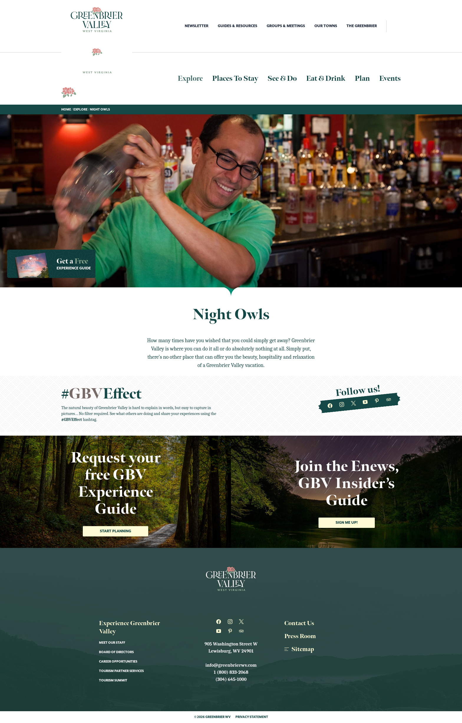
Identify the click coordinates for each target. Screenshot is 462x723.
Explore (190, 78)
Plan (362, 78)
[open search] (393, 26)
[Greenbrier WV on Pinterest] (377, 401)
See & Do (282, 78)
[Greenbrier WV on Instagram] (342, 405)
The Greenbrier (361, 26)
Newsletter (196, 26)
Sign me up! (347, 523)
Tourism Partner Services (121, 671)
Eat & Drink (325, 78)
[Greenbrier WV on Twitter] (353, 403)
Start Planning (115, 531)
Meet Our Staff (112, 643)
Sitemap (299, 649)
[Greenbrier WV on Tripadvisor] (389, 400)
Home (66, 109)
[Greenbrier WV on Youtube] (365, 402)
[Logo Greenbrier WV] (97, 19)
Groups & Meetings (286, 26)
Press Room (300, 636)
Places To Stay (235, 78)
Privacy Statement (251, 717)
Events (390, 78)
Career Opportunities (118, 661)
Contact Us (299, 623)
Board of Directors (116, 652)
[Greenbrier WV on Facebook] (330, 406)
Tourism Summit (113, 680)
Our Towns (325, 26)
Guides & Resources (237, 26)
